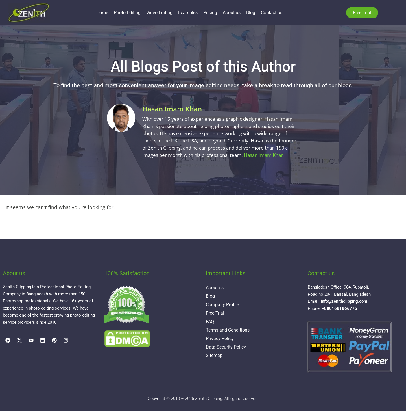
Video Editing (159, 12)
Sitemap (214, 355)
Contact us (271, 12)
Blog (250, 12)
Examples (188, 12)
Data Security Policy (226, 347)
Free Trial (215, 313)
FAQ (210, 321)
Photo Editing (127, 12)
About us (232, 12)
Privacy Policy (220, 338)
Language (386, 12)
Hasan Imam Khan (264, 155)
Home (102, 12)
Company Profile (222, 304)
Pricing (210, 12)
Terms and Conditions (228, 330)
